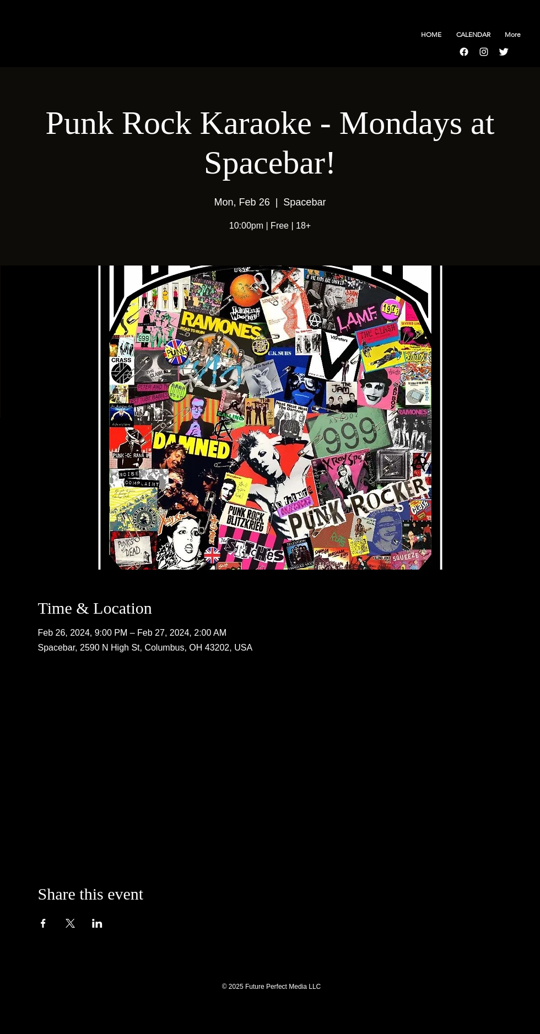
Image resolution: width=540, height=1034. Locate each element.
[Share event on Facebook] (43, 923)
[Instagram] (483, 51)
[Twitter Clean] (503, 51)
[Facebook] (463, 51)
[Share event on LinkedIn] (97, 923)
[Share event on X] (70, 923)
